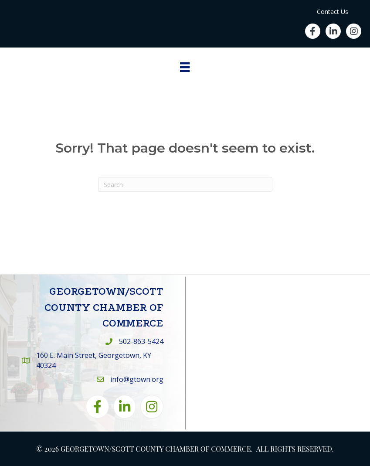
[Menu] (184, 67)
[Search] (185, 184)
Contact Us (332, 11)
